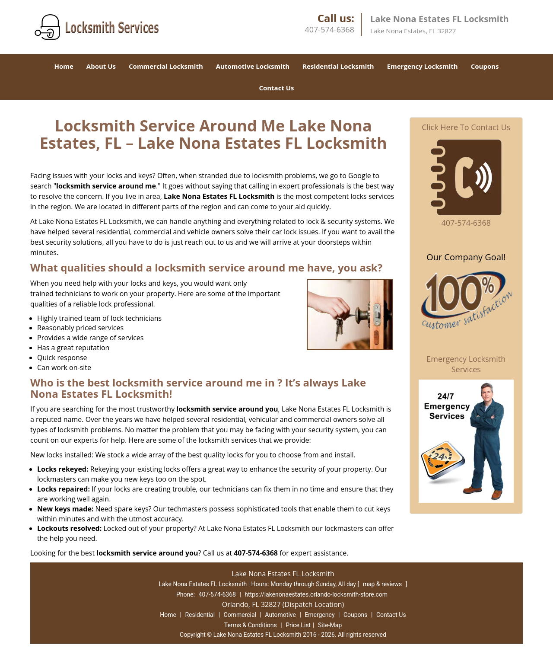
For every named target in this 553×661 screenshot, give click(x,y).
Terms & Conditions (250, 625)
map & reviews (383, 584)
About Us (101, 66)
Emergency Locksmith (422, 66)
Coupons (485, 66)
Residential (200, 614)
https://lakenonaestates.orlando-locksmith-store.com (316, 594)
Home (63, 66)
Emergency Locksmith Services (465, 364)
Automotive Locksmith (252, 66)
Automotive (280, 614)
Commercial (240, 614)
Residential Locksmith (338, 66)
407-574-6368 (329, 29)
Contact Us (276, 87)
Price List (298, 625)
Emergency (319, 614)
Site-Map (330, 625)
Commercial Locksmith (166, 66)
